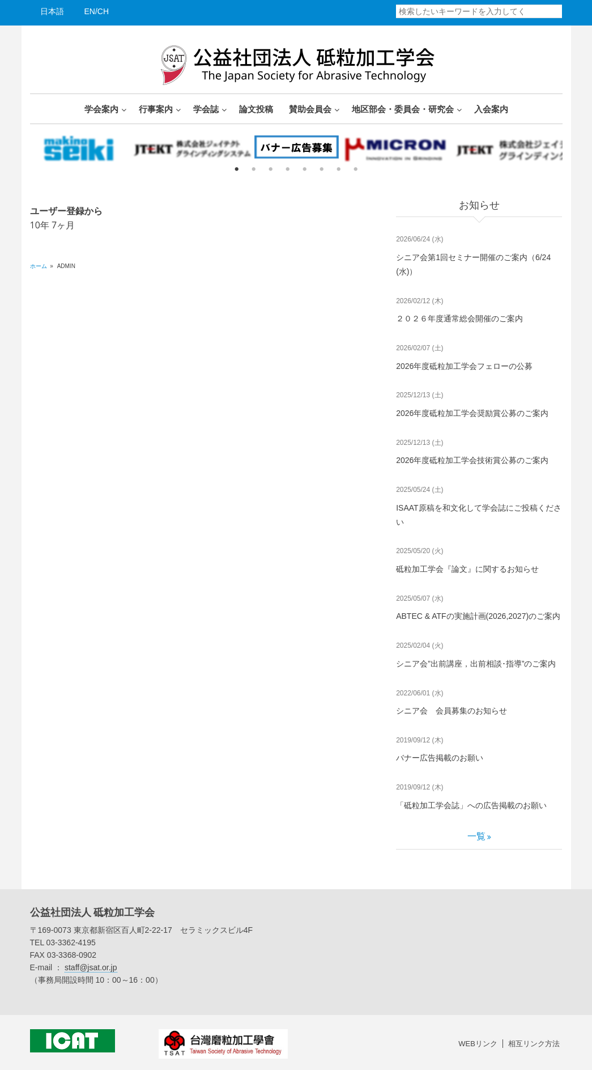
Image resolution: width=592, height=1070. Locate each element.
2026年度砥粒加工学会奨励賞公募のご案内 (472, 413)
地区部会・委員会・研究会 (403, 108)
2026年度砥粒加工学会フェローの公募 (464, 366)
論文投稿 (256, 108)
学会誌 (206, 108)
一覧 (476, 836)
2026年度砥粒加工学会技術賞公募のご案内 (472, 460)
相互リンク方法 (534, 1043)
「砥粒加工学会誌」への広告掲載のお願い (471, 805)
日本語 (52, 11)
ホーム (38, 266)
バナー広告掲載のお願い (439, 757)
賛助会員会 (310, 108)
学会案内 (101, 108)
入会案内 (491, 108)
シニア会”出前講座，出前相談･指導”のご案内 (476, 663)
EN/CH (96, 11)
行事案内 (156, 108)
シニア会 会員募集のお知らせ (451, 710)
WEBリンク (477, 1043)
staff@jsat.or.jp (91, 967)
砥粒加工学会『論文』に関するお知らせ (467, 569)
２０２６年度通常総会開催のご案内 (459, 318)
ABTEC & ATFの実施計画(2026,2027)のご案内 (478, 616)
